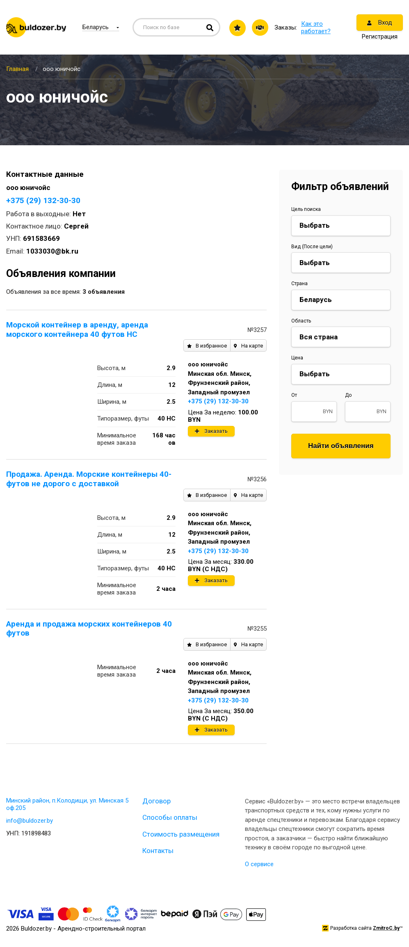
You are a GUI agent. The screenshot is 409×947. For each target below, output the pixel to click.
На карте (248, 346)
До (348, 395)
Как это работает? (316, 27)
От (294, 395)
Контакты (158, 850)
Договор (156, 801)
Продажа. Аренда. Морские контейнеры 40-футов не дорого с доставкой (88, 478)
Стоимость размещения (180, 834)
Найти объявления (341, 446)
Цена (297, 358)
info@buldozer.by (29, 820)
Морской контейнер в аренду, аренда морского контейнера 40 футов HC (77, 329)
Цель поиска (306, 209)
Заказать (211, 431)
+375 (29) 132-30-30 (43, 200)
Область (301, 321)
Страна (299, 283)
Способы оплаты (169, 817)
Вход (379, 22)
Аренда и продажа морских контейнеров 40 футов (89, 628)
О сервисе (259, 864)
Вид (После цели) (312, 246)
